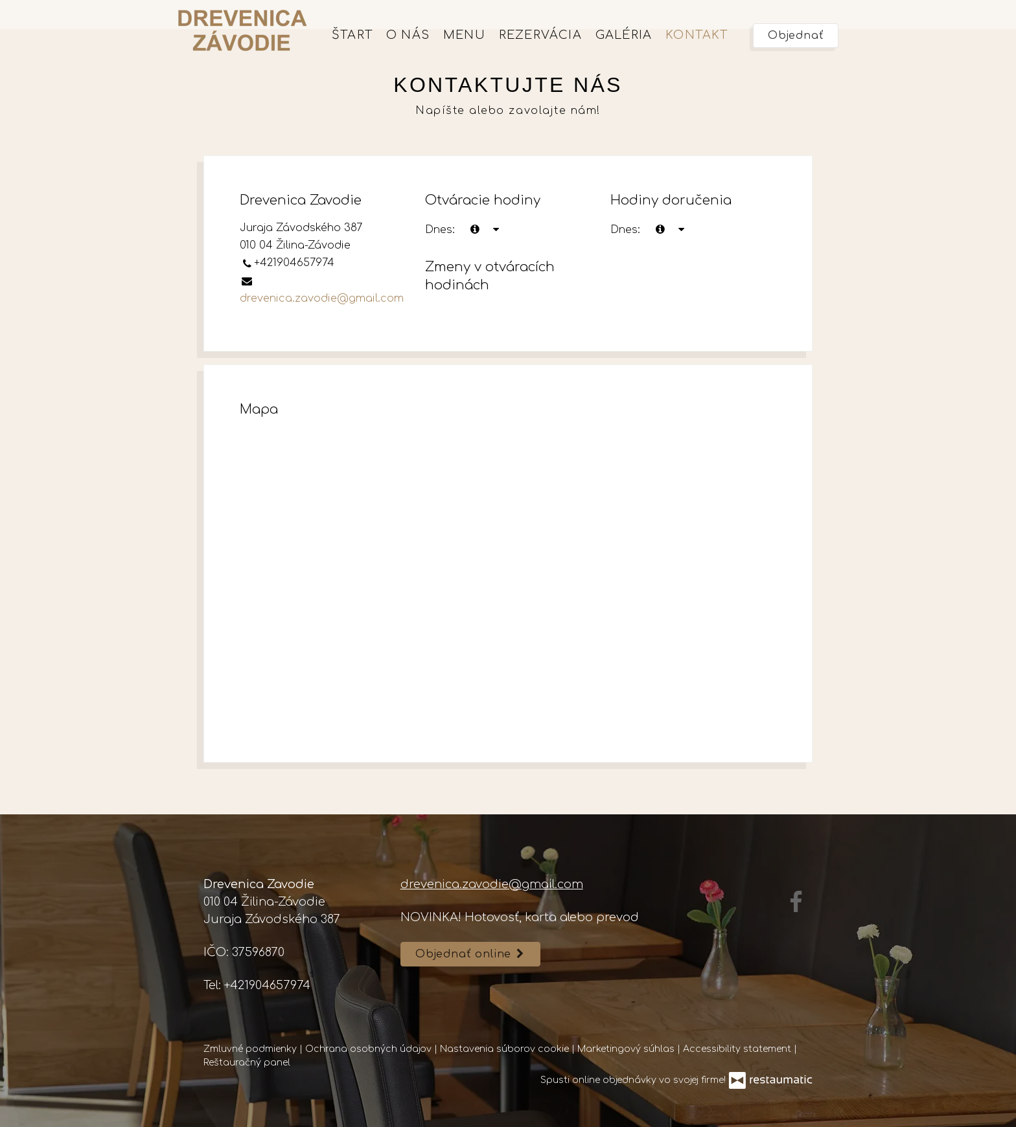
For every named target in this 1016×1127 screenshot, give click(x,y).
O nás (408, 34)
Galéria (623, 34)
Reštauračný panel (246, 1062)
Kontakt (696, 34)
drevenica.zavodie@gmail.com (322, 298)
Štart (352, 34)
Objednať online (470, 954)
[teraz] (475, 230)
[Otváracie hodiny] (495, 230)
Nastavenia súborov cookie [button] (506, 1049)
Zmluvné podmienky (251, 1049)
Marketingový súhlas (627, 1049)
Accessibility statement (738, 1049)
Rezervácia (540, 34)
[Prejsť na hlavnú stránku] (242, 30)
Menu (464, 34)
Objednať (796, 35)
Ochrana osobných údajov (369, 1049)
